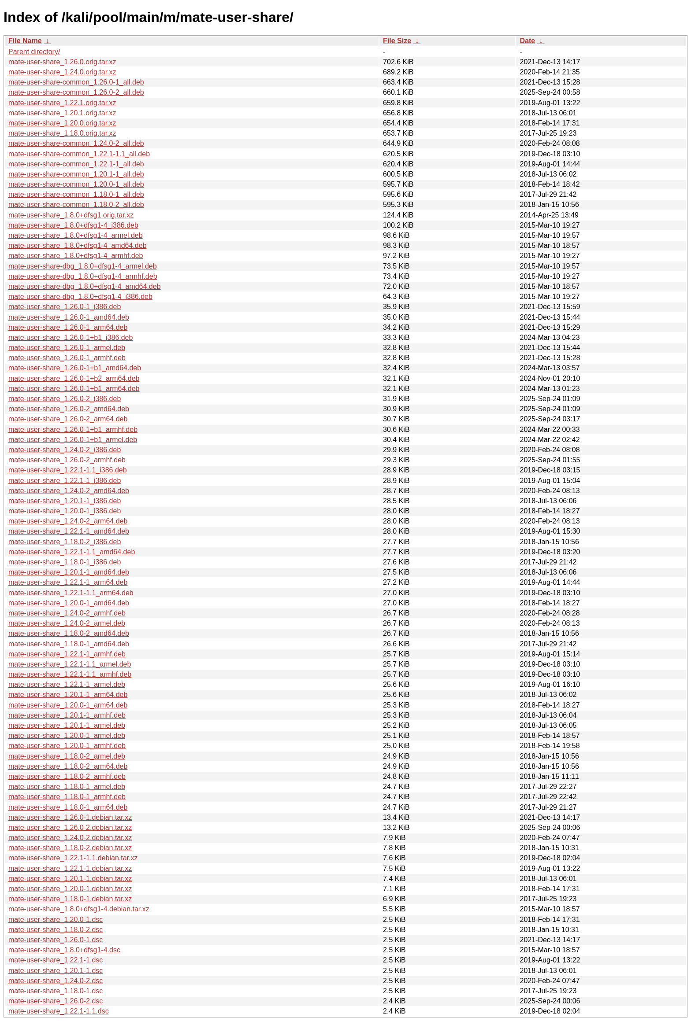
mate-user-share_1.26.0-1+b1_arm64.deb (74, 388)
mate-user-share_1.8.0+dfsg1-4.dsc (64, 950)
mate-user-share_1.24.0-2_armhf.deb (67, 613)
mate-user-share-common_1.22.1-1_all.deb (76, 164)
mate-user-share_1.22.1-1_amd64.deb (68, 531)
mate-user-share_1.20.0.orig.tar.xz (62, 123)
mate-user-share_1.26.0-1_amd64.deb (68, 317)
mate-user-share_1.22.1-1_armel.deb (66, 684)
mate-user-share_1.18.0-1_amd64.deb (68, 644)
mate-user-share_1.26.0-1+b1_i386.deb (70, 337)
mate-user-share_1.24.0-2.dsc (55, 980)
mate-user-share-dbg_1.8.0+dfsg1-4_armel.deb (82, 266)
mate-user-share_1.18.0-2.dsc (55, 929)
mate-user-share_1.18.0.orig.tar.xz (62, 133)
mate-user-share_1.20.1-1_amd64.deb (68, 572)
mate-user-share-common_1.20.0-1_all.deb (76, 184)
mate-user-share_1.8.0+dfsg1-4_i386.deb (73, 225)
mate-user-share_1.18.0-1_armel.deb (66, 786)
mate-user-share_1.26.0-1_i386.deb (64, 306)
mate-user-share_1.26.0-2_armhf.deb (67, 460)
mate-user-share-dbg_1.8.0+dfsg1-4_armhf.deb (82, 276)
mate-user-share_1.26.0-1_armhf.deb (67, 357)
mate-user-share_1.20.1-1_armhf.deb (67, 715)
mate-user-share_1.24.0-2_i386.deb (64, 449)
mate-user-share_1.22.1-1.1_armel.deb (69, 664)
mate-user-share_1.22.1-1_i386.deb (64, 480)
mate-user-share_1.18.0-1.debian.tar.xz (70, 899)
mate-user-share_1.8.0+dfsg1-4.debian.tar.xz (78, 909)
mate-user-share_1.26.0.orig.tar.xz (62, 62)
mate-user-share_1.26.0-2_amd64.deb (68, 409)
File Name (25, 40)
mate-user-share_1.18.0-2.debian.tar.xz (70, 847)
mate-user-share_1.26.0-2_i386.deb (64, 398)
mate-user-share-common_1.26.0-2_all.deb (76, 92)
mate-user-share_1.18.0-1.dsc (55, 991)
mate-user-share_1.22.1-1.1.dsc (58, 1011)
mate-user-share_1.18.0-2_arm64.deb (67, 766)
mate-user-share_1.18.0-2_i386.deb (64, 542)
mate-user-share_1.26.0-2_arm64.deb (67, 419)
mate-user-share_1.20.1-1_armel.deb (66, 725)
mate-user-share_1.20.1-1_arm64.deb (67, 694)
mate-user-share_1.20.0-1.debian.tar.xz (70, 888)
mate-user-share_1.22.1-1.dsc (55, 960)
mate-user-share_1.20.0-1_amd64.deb (68, 603)
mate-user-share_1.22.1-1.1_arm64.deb (71, 593)
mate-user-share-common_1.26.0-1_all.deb (76, 82)
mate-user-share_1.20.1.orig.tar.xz (62, 113)
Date (527, 40)
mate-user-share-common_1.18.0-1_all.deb (76, 194)
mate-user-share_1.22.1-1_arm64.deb (67, 582)
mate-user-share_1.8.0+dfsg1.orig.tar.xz (71, 215)
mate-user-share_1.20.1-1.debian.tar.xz (70, 878)
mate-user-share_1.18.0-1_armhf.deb (67, 796)
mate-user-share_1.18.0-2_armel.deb (66, 756)
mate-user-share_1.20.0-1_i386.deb (64, 511)
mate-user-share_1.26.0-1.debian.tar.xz (70, 817)
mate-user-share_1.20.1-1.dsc (55, 970)
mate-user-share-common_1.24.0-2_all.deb (76, 143)
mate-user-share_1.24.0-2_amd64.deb (68, 490)
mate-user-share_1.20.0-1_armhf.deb (67, 745)
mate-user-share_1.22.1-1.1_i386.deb (67, 470)
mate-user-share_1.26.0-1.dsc (55, 940)
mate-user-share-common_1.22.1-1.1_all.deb (79, 154)
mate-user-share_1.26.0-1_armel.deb (66, 347)
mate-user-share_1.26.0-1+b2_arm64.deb (74, 378)
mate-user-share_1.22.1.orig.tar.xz (62, 103)
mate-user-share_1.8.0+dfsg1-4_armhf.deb (75, 255)
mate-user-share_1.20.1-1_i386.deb (64, 501)
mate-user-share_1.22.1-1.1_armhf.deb (69, 674)
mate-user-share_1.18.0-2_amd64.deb (68, 633)
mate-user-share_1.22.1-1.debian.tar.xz (70, 868)
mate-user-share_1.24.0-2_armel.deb (66, 623)
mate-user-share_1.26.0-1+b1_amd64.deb (74, 368)
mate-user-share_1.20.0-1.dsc (55, 919)
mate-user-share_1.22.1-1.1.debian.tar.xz (73, 858)
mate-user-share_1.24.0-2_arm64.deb (67, 521)
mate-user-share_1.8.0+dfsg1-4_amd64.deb (77, 245)
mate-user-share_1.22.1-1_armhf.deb (67, 654)
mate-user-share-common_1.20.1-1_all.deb (76, 174)
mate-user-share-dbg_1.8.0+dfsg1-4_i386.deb (80, 296)
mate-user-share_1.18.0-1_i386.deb (64, 562)
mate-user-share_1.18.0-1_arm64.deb (67, 807)
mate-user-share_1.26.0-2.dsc (55, 1001)
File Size (397, 40)
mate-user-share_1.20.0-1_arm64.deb (67, 705)
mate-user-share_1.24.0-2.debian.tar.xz (70, 837)
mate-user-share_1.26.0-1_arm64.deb (67, 327)
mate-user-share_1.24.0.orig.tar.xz (62, 72)
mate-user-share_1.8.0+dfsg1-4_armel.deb (75, 235)
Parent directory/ (34, 51)
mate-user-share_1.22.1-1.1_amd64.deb (71, 552)
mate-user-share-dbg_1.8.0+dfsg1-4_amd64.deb (84, 286)
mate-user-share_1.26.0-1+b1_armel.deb (72, 439)
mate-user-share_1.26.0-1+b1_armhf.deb (72, 429)
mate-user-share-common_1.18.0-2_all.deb (76, 204)
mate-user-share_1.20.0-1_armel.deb (66, 735)
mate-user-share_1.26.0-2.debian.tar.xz (70, 827)
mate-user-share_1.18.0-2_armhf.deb (67, 776)
